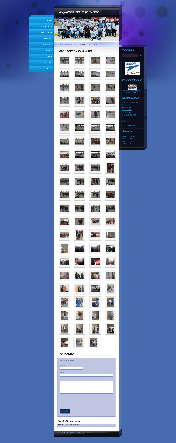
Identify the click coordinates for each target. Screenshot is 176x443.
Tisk (73, 432)
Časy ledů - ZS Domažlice (130, 102)
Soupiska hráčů (47, 44)
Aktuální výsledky (46, 32)
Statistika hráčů (47, 38)
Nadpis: (62, 372)
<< (122, 125)
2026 (134, 125)
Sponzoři (49, 56)
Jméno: (62, 365)
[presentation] (87, 401)
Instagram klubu (127, 110)
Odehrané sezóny (46, 26)
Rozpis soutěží (126, 112)
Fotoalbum (48, 50)
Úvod (59, 44)
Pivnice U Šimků (127, 105)
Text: (61, 379)
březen (130, 125)
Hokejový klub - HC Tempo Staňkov (77, 12)
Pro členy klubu (47, 63)
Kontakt (49, 69)
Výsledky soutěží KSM (129, 114)
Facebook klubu (127, 107)
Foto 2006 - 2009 (75, 44)
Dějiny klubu (48, 20)
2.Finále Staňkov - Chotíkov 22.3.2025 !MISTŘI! (132, 91)
